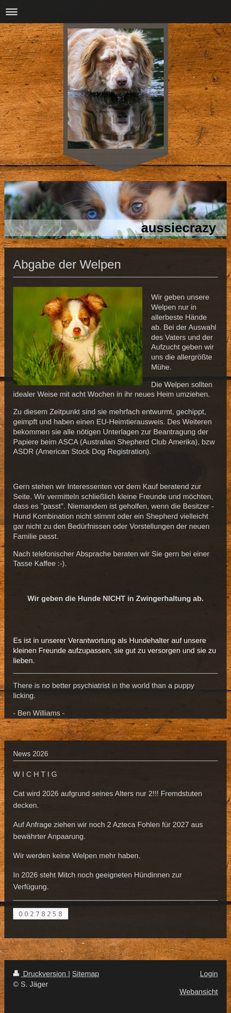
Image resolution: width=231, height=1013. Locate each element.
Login (209, 974)
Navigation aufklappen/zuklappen (115, 11)
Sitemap (85, 974)
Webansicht (198, 992)
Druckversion (40, 974)
